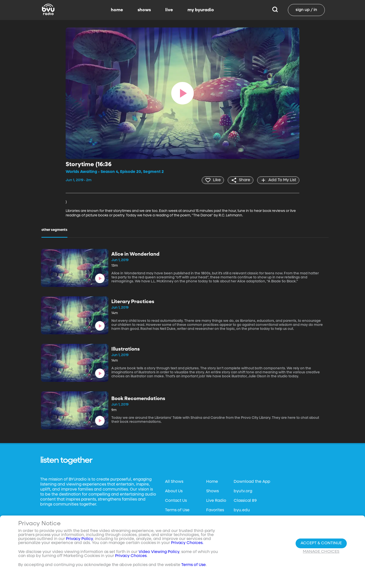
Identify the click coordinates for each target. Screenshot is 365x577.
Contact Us (176, 501)
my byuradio (200, 10)
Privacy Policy (79, 539)
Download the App (252, 482)
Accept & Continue (321, 543)
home (117, 10)
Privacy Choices (131, 556)
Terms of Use (177, 510)
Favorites (215, 510)
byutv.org (243, 491)
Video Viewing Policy (159, 552)
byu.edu (242, 510)
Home (212, 482)
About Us (173, 491)
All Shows (174, 482)
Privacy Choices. (187, 543)
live (169, 10)
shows (144, 10)
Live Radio (216, 501)
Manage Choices (321, 552)
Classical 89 (245, 501)
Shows (212, 491)
